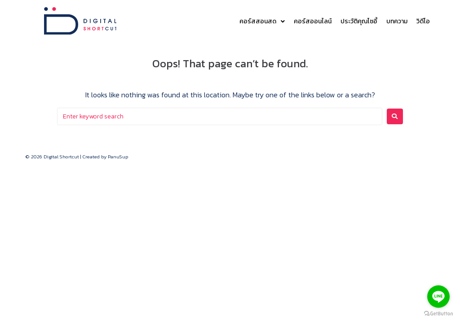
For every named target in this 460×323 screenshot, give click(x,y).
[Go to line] (438, 296)
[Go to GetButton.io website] (438, 314)
